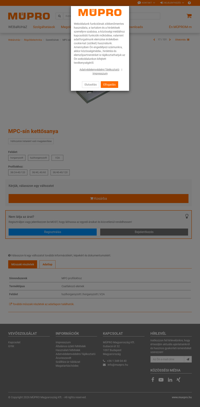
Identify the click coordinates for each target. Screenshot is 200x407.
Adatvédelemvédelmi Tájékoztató (99, 69)
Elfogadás (109, 84)
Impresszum (100, 73)
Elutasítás (91, 84)
